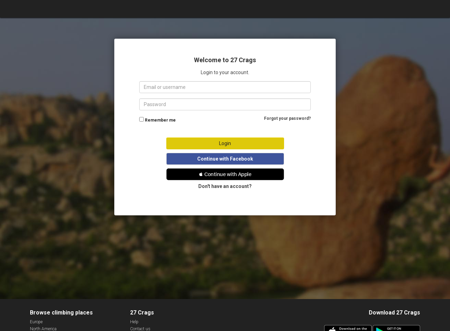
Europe (36, 321)
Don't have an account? (225, 186)
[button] (225, 174)
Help (134, 321)
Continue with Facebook (225, 159)
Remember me (160, 120)
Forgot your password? (287, 118)
